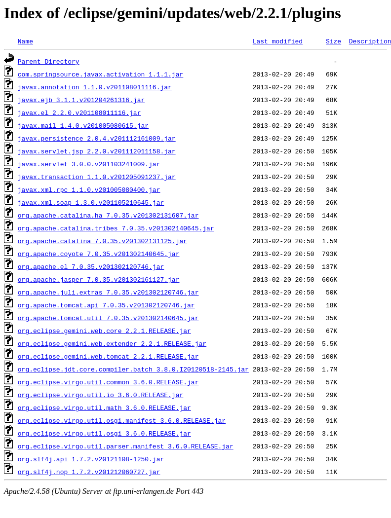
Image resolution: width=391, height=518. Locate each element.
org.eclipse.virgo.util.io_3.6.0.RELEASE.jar (100, 394)
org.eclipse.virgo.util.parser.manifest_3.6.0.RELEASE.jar (126, 446)
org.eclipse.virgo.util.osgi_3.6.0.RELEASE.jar (104, 433)
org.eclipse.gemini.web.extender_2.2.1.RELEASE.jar (112, 343)
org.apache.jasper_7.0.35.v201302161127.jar (99, 279)
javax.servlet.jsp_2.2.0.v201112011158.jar (97, 151)
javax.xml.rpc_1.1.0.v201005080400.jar (89, 189)
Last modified (278, 41)
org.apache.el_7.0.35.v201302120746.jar (91, 266)
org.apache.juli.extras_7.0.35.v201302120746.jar (108, 292)
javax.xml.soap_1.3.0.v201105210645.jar (91, 202)
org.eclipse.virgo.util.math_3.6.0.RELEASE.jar (104, 407)
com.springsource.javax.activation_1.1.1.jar (100, 74)
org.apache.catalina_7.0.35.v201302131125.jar (102, 240)
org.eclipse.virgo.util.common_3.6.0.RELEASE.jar (108, 381)
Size (333, 41)
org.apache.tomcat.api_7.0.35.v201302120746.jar (106, 304)
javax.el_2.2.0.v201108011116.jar (79, 112)
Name (25, 41)
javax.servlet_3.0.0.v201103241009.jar (89, 163)
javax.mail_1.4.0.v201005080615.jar (83, 125)
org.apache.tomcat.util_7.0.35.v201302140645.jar (108, 317)
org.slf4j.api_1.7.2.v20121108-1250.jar (91, 458)
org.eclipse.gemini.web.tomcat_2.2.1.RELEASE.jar (108, 356)
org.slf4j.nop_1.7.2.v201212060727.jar (89, 471)
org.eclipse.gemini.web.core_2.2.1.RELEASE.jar (104, 330)
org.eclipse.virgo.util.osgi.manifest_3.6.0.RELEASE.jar (122, 420)
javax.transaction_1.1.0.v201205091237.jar (97, 176)
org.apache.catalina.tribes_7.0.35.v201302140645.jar (116, 227)
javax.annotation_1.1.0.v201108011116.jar (95, 86)
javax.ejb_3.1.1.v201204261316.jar (81, 99)
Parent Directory (48, 61)
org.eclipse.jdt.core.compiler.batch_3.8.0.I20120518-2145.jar (133, 369)
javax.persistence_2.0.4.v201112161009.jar (97, 138)
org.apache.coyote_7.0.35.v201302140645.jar (99, 253)
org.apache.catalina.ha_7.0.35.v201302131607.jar (108, 215)
